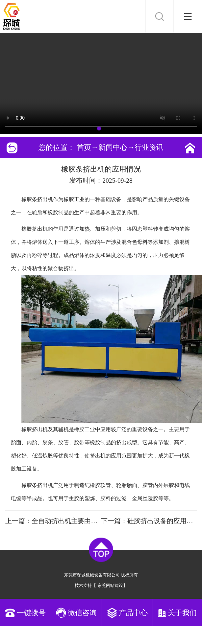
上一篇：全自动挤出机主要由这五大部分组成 (53, 520)
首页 (84, 147)
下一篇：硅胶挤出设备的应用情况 (149, 520)
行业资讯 (149, 147)
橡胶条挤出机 (37, 199)
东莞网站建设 (110, 585)
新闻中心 (112, 147)
